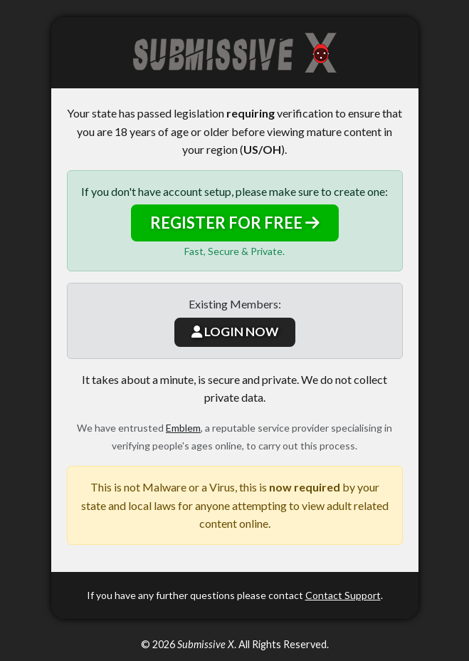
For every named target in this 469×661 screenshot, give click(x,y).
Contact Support (343, 595)
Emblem (183, 428)
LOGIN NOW (234, 331)
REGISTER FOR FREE (235, 222)
